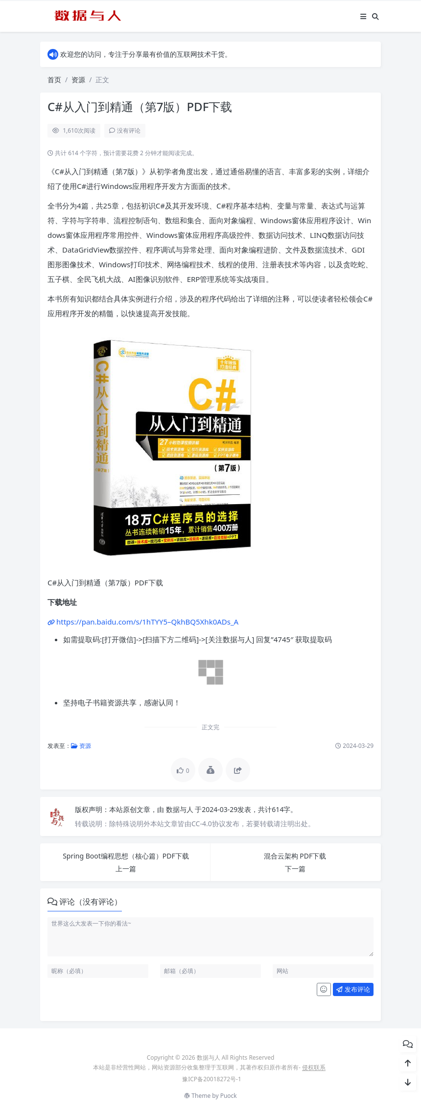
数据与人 (180, 809)
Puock (228, 1096)
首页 (54, 79)
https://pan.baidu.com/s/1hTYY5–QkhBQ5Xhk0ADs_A (147, 622)
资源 (78, 79)
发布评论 (353, 989)
